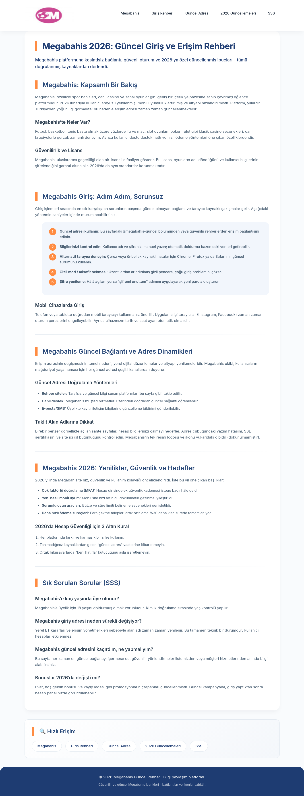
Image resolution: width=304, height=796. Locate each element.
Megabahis (130, 13)
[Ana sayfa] (49, 15)
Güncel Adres (196, 13)
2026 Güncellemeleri (238, 13)
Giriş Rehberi (162, 13)
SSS (271, 13)
